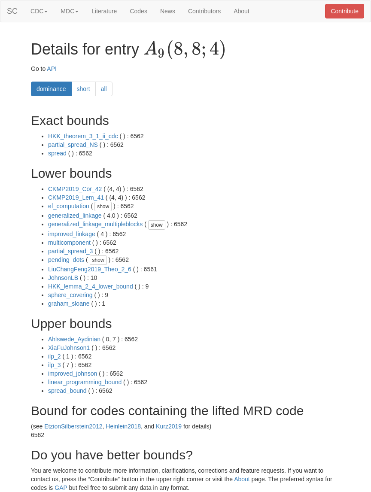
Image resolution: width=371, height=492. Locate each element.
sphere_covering (70, 295)
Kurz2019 (169, 426)
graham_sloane (69, 303)
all (104, 88)
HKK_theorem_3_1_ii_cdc (83, 136)
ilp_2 (54, 356)
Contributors (204, 11)
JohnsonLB (63, 277)
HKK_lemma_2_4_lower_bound (90, 286)
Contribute (345, 11)
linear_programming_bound (85, 382)
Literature (104, 11)
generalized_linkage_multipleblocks (95, 224)
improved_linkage (71, 234)
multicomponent (69, 242)
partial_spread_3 (70, 251)
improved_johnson (72, 373)
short (83, 88)
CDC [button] (39, 11)
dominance (51, 88)
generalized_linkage (75, 215)
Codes (138, 11)
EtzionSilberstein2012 (73, 426)
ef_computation (68, 206)
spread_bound (67, 390)
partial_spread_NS (73, 144)
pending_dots (66, 259)
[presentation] (184, 49)
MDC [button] (70, 11)
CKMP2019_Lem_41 (76, 197)
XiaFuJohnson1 (69, 347)
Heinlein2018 (123, 426)
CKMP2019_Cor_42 (75, 188)
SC (12, 11)
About (241, 11)
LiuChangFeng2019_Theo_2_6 (89, 269)
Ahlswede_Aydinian (74, 339)
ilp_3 (54, 364)
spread (57, 153)
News (167, 11)
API (52, 68)
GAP (61, 487)
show (103, 206)
